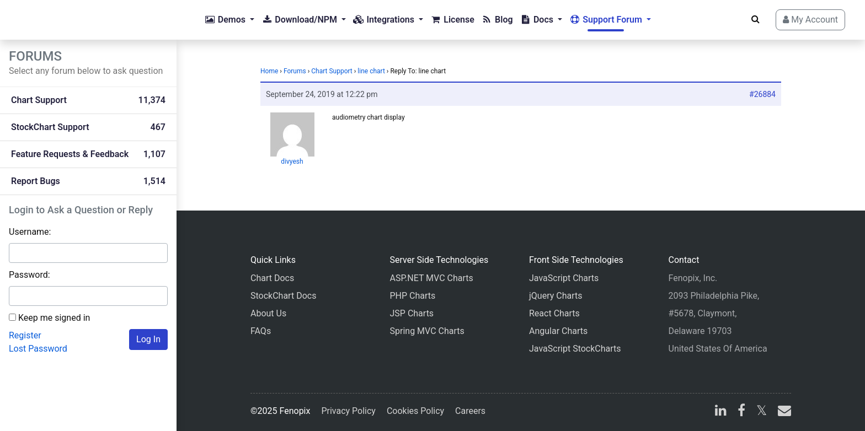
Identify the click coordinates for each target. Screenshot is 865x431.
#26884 (762, 94)
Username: (30, 232)
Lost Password (38, 348)
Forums (295, 71)
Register (25, 335)
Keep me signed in (54, 318)
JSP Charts (412, 313)
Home (269, 71)
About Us (268, 313)
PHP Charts (413, 295)
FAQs (260, 331)
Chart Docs (272, 278)
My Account (810, 19)
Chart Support (332, 71)
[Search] (755, 19)
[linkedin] (721, 412)
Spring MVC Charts (427, 331)
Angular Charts (558, 331)
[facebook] (741, 412)
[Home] (53, 20)
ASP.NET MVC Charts (431, 278)
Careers (470, 411)
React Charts (554, 313)
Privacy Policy (348, 411)
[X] (761, 412)
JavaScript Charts (564, 278)
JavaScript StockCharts (575, 348)
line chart (371, 71)
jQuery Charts (555, 295)
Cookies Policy (415, 411)
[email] (782, 412)
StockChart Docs (283, 295)
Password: (29, 275)
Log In (148, 339)
